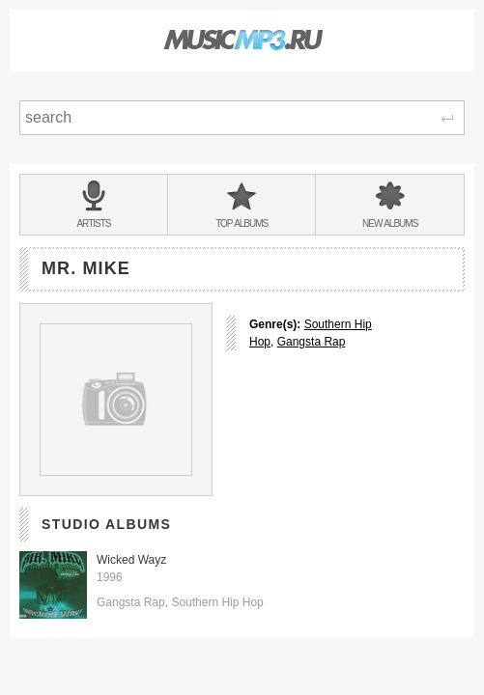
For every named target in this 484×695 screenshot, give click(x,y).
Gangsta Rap (311, 341)
